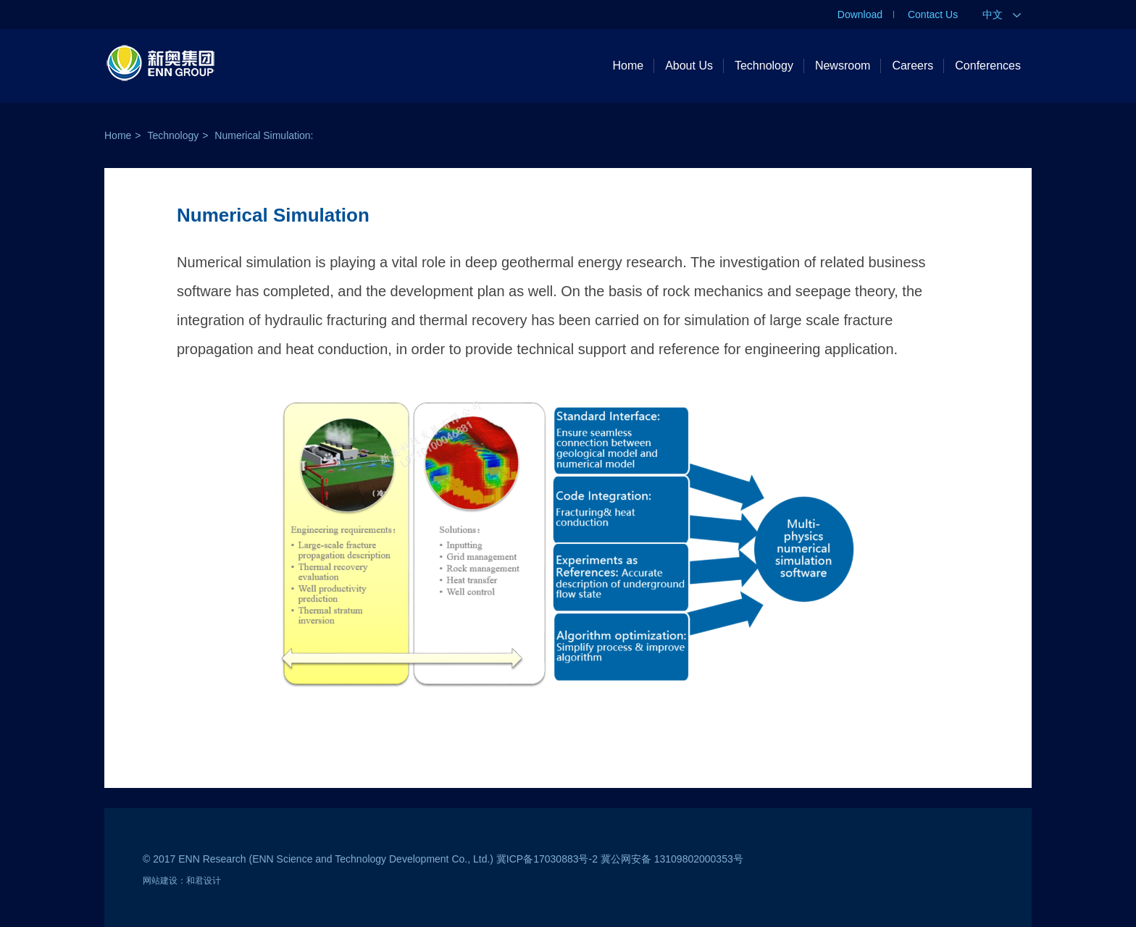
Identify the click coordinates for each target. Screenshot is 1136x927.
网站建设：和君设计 (182, 881)
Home (627, 65)
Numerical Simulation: (263, 135)
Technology (764, 65)
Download (860, 14)
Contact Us (933, 14)
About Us (689, 65)
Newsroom (842, 65)
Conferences (988, 65)
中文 (1001, 14)
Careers (912, 65)
